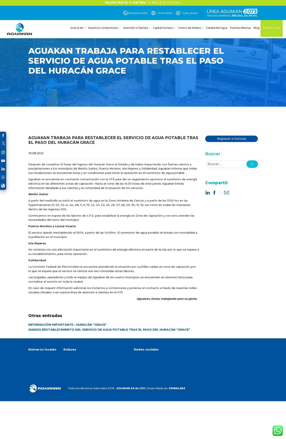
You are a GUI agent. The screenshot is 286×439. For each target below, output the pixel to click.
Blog (257, 27)
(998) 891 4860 (40, 371)
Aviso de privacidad (75, 383)
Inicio (66, 357)
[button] (252, 164)
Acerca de (77, 27)
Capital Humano (163, 27)
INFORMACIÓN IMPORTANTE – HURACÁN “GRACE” (67, 325)
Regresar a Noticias (231, 139)
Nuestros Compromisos (103, 27)
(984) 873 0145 (40, 384)
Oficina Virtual (272, 27)
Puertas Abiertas (240, 27)
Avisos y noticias (73, 373)
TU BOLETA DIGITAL (143, 3)
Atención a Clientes (135, 27)
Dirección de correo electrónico (159, 391)
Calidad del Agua (216, 27)
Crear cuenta (71, 378)
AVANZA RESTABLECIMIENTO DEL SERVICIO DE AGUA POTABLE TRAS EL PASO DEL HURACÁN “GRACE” (109, 330)
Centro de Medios (189, 27)
